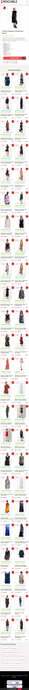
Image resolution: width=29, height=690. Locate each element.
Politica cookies (12, 689)
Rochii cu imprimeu (6, 667)
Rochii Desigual (13, 648)
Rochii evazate (5, 663)
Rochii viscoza (5, 656)
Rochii (22, 667)
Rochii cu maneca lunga (7, 652)
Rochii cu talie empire (16, 663)
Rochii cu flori (18, 652)
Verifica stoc (18, 58)
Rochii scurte (16, 667)
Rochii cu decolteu (20, 659)
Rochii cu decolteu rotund (8, 659)
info (12, 93)
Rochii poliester (14, 656)
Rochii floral (5, 648)
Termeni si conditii (5, 675)
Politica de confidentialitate (17, 675)
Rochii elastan (23, 656)
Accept (19, 689)
